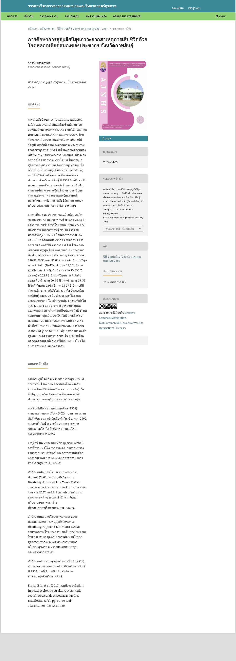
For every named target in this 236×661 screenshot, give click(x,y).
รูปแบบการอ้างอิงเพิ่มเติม (120, 228)
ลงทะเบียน (178, 8)
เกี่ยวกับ (28, 16)
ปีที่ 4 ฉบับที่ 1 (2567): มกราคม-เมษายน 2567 (82, 28)
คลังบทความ (47, 28)
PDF (108, 138)
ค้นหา (221, 16)
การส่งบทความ (49, 16)
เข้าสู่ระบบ (194, 8)
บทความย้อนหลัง (96, 16)
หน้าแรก (12, 16)
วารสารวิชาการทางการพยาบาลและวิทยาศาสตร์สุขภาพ (72, 6)
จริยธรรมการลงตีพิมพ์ (126, 16)
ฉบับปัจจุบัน (72, 16)
